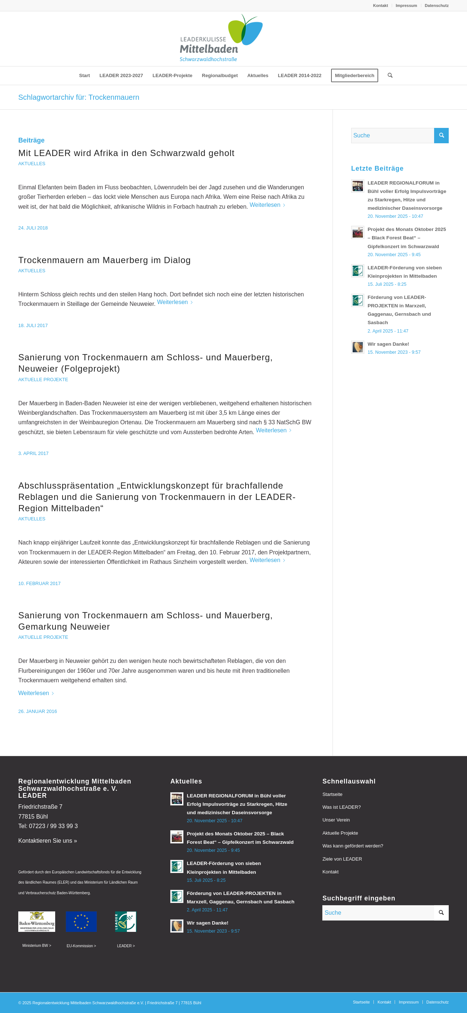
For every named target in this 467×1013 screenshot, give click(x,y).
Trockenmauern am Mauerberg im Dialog (104, 260)
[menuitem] (380, 5)
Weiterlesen (269, 205)
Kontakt (380, 5)
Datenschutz (437, 5)
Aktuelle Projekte (43, 379)
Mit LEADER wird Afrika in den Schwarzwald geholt (126, 153)
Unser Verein (336, 820)
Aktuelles (31, 163)
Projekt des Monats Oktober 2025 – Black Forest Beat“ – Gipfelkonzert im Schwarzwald (407, 238)
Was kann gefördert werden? (352, 846)
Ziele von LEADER (342, 859)
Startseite (332, 794)
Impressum (406, 5)
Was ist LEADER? (341, 807)
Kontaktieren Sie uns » (47, 841)
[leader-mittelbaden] (233, 38)
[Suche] (387, 76)
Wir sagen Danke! (388, 344)
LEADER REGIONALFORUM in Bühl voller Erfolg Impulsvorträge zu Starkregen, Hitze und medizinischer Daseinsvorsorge (237, 804)
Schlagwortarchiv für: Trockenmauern (78, 97)
